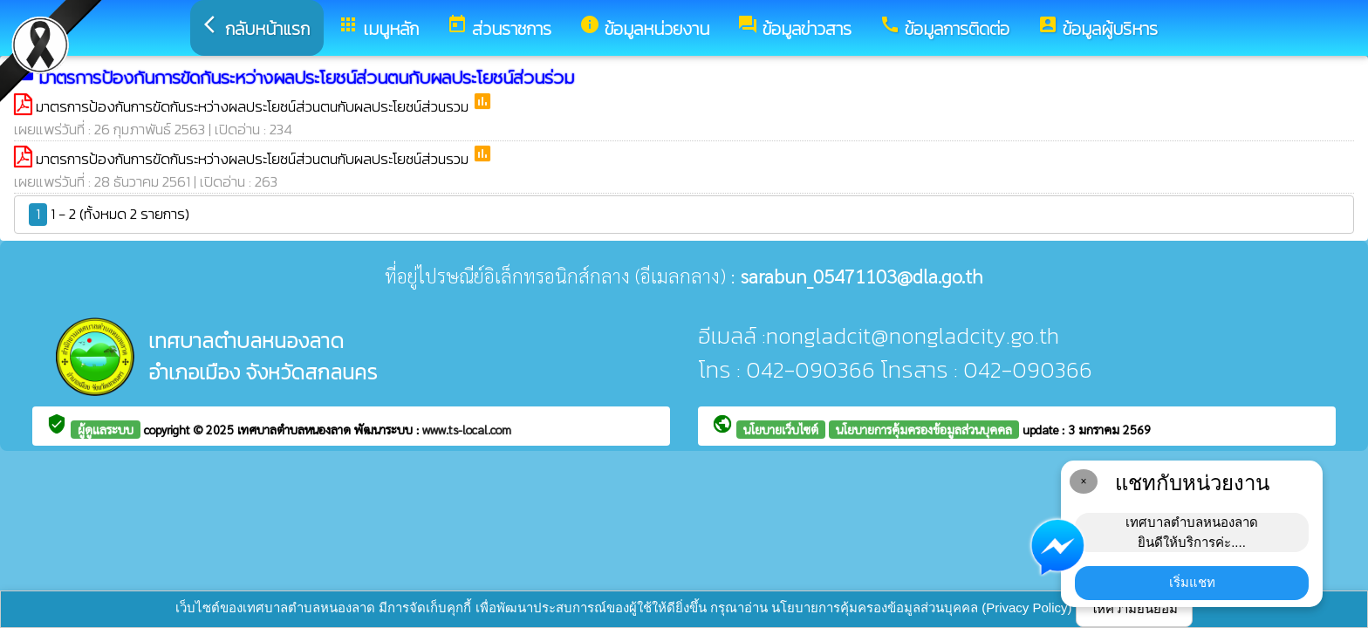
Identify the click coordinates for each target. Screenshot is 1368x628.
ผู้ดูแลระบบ (105, 429)
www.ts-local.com (466, 429)
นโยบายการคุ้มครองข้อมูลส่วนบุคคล (924, 429)
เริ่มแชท (1192, 582)
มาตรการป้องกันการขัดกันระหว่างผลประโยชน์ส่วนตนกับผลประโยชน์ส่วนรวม (254, 106)
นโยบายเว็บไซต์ (780, 429)
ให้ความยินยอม (1134, 608)
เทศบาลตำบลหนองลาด (295, 429)
